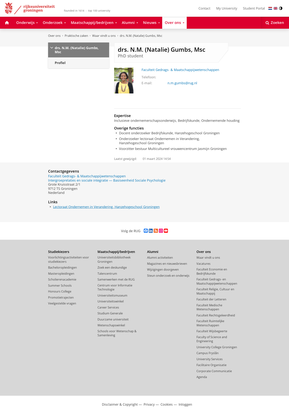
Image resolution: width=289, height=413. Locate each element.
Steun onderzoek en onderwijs (168, 276)
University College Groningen (216, 347)
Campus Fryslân (207, 353)
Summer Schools (60, 285)
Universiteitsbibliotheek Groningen (114, 259)
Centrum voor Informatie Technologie (115, 287)
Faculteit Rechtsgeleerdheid (215, 315)
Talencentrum (107, 274)
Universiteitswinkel (111, 301)
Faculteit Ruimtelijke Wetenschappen (210, 323)
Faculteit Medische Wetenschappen (209, 307)
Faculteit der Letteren (211, 299)
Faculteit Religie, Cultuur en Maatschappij (215, 291)
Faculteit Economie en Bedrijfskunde (211, 271)
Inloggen (185, 404)
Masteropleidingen (61, 274)
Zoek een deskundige (112, 267)
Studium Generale (110, 313)
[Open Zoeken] (275, 23)
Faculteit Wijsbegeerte (211, 331)
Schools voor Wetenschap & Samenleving (117, 333)
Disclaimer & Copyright (120, 404)
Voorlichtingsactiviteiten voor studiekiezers (68, 259)
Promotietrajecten (61, 297)
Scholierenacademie (62, 279)
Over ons (54, 36)
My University (226, 8)
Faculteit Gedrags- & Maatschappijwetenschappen (180, 70)
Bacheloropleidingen (62, 267)
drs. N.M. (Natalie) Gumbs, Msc (141, 36)
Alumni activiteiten (160, 258)
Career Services (108, 307)
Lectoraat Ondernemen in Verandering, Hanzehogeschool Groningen (106, 207)
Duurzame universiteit (113, 319)
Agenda (201, 377)
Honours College (59, 291)
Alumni (152, 252)
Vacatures (203, 264)
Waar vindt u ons (104, 36)
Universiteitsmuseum (112, 295)
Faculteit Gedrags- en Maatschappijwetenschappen (216, 281)
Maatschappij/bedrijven (116, 252)
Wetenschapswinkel (111, 325)
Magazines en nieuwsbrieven (167, 264)
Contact (204, 8)
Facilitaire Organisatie (211, 365)
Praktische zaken (76, 36)
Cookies (167, 404)
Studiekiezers (58, 252)
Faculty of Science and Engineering (211, 339)
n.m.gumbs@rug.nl (182, 83)
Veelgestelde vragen (62, 303)
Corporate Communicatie (214, 371)
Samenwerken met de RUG (116, 279)
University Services (209, 359)
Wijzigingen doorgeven (163, 269)
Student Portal (254, 8)
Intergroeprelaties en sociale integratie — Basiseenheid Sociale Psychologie (107, 180)
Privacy (149, 404)
